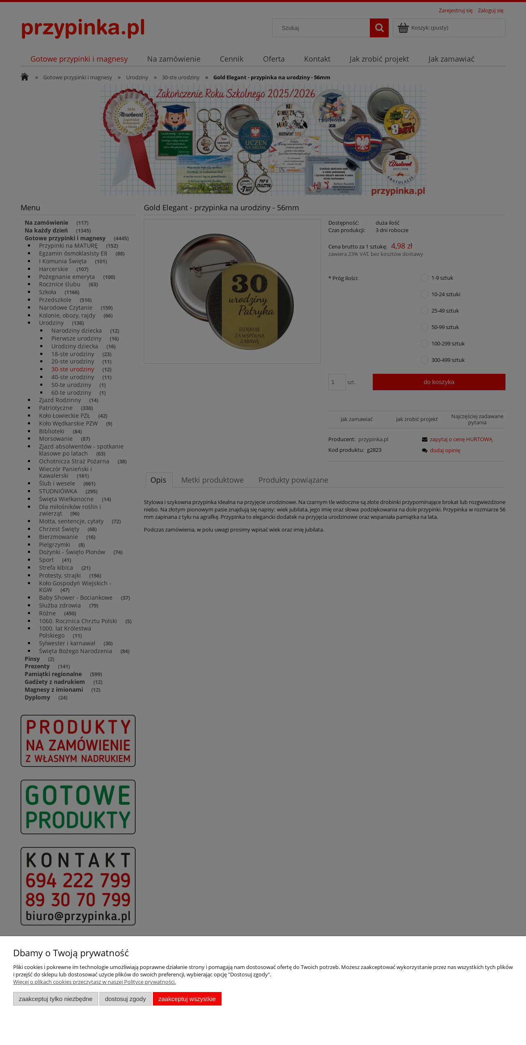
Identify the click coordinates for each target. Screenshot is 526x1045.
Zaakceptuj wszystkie (187, 998)
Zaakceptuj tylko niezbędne (55, 998)
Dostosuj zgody (125, 998)
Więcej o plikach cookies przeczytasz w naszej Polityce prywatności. (94, 981)
